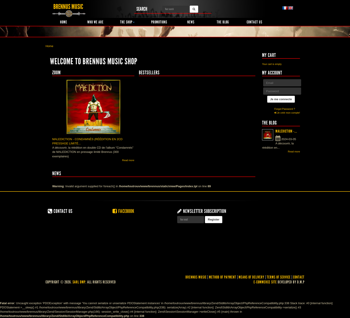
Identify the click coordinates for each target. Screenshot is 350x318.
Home (63, 22)
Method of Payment (222, 277)
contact (298, 277)
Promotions (159, 22)
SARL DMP (79, 282)
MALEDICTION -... (286, 131)
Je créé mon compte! (287, 112)
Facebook (123, 211)
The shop (127, 22)
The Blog (223, 22)
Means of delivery (251, 277)
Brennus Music (195, 277)
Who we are (95, 22)
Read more (128, 160)
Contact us (254, 22)
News (190, 22)
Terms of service (279, 277)
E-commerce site (265, 282)
